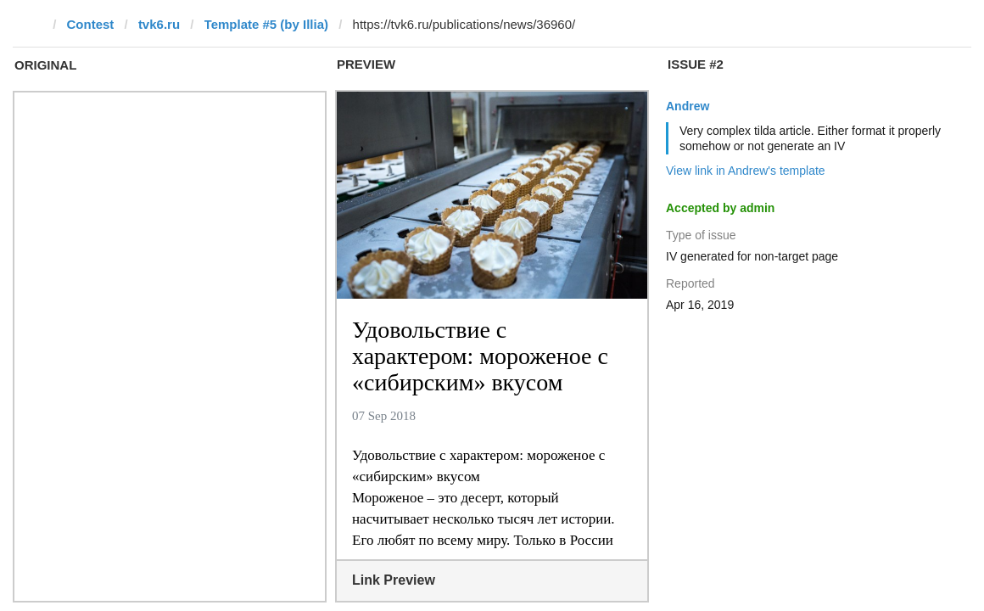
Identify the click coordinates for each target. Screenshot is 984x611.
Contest (91, 24)
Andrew (687, 106)
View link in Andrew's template (745, 170)
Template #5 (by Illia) (266, 24)
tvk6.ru (159, 24)
